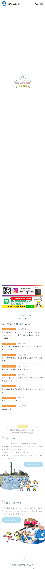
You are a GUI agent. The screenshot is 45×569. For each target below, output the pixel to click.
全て (4, 324)
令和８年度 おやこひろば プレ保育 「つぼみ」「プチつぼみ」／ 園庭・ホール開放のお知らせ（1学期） (21, 335)
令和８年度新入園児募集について (15, 369)
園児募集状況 (18, 324)
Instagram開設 (8, 409)
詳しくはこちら (33, 469)
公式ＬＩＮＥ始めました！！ (13, 400)
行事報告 (10, 324)
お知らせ (27, 324)
